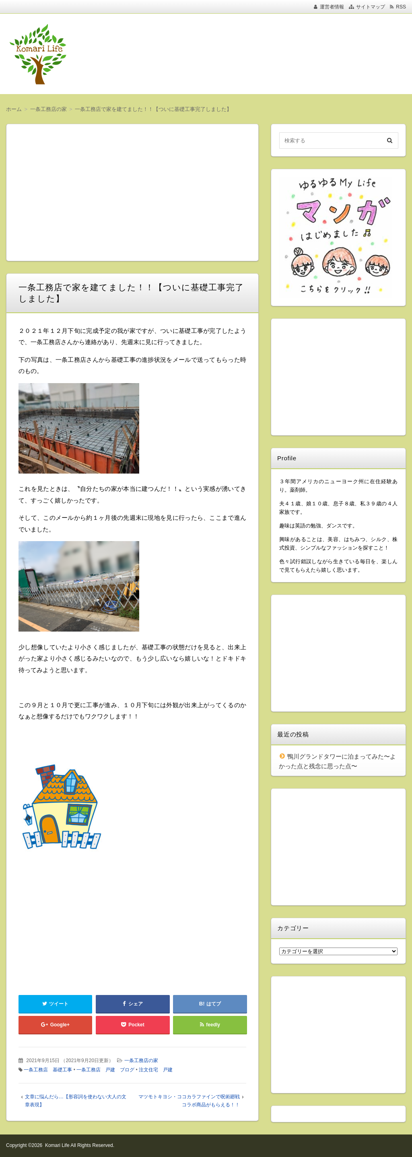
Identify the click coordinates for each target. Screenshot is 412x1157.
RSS (401, 7)
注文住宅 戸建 (156, 1070)
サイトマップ (370, 7)
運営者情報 (332, 7)
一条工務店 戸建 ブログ (105, 1070)
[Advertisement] (253, 54)
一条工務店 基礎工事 (48, 1070)
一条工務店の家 (141, 1060)
